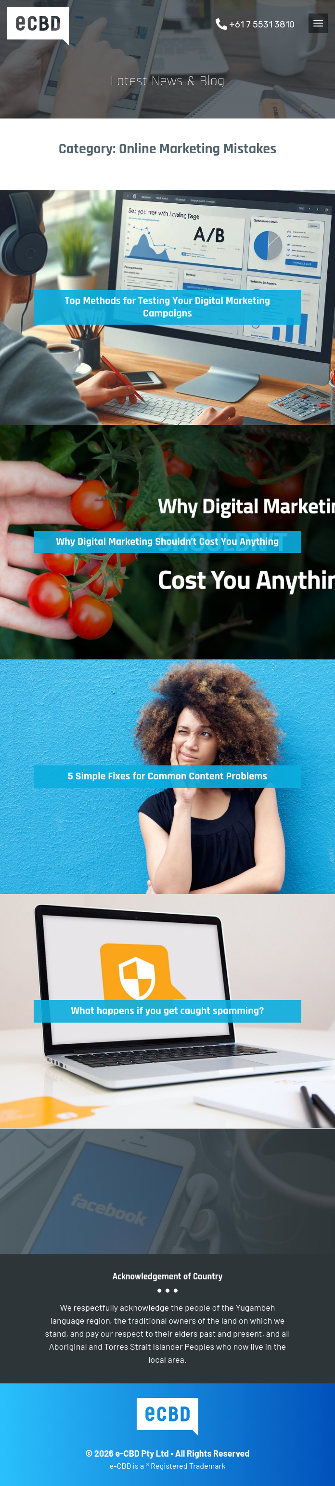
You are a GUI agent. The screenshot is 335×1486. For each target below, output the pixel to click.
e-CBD (38, 26)
